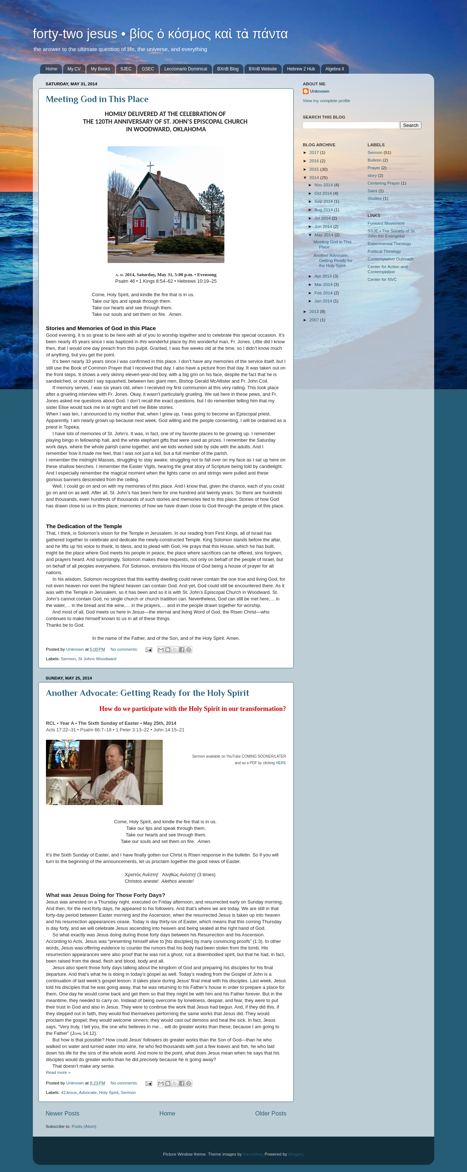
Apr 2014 (323, 276)
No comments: (125, 649)
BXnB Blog (228, 68)
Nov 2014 (324, 184)
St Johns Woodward (97, 658)
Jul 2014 (323, 218)
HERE (281, 763)
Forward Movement (386, 223)
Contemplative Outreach (391, 258)
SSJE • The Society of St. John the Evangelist (392, 233)
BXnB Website (263, 68)
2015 (314, 169)
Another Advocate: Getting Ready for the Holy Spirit (147, 693)
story (372, 175)
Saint (373, 190)
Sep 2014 (324, 201)
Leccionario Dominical (185, 68)
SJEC (126, 68)
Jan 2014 (323, 300)
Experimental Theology (389, 243)
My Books (100, 68)
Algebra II (334, 68)
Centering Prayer (384, 183)
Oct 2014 (323, 193)
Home (51, 68)
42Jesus (69, 1092)
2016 (314, 160)
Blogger (295, 1154)
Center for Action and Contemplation (388, 269)
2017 (314, 152)
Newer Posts (63, 1113)
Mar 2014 (324, 284)
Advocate (88, 1092)
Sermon (68, 658)
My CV (74, 68)
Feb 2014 (324, 292)
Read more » (58, 1072)
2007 (314, 319)
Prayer (374, 167)
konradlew (252, 1154)
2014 (314, 177)
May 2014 (324, 234)
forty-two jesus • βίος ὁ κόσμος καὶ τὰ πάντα (160, 33)
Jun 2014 (323, 226)
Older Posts (270, 1113)
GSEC (148, 68)
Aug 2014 (324, 209)
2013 (314, 311)
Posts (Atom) (84, 1126)
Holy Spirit (109, 1092)
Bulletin (375, 160)
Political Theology (384, 251)
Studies (375, 198)
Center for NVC (382, 279)
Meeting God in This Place (97, 99)
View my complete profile (326, 100)
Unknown (319, 91)
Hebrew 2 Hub (301, 68)
